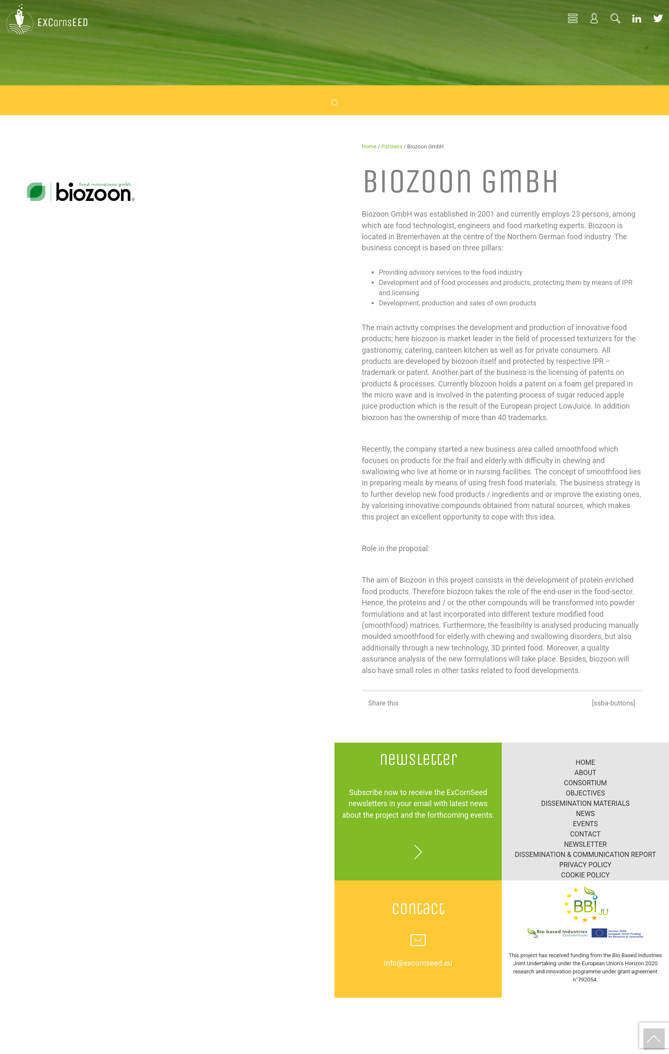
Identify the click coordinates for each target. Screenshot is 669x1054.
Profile (594, 18)
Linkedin (637, 18)
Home (573, 18)
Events (585, 824)
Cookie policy (585, 875)
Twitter (658, 18)
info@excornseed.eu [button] (418, 940)
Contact (585, 834)
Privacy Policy (585, 865)
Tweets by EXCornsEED (167, 747)
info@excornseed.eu (418, 963)
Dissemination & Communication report (585, 855)
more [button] (418, 851)
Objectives (585, 793)
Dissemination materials (585, 803)
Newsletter (585, 844)
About (585, 773)
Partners (391, 146)
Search (615, 18)
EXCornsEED (47, 19)
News (585, 814)
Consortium (585, 783)
